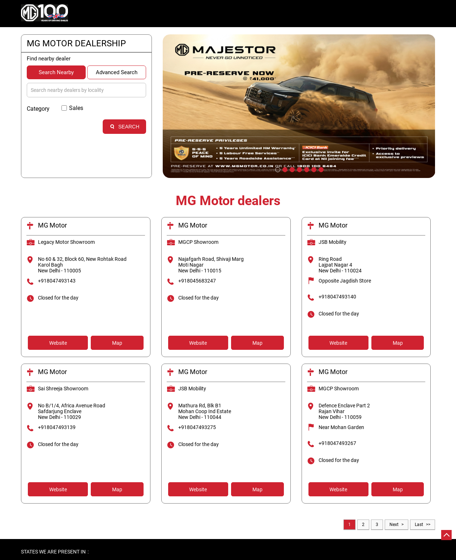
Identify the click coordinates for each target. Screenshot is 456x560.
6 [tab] (313, 169)
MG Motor (52, 225)
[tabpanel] (299, 106)
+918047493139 (57, 427)
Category (38, 108)
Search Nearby (56, 72)
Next (394, 524)
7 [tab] (320, 169)
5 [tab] (306, 169)
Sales (76, 108)
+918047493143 (57, 281)
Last (419, 524)
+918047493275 (197, 427)
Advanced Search (116, 72)
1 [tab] (277, 169)
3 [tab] (291, 169)
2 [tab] (284, 169)
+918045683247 (197, 281)
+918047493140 (337, 297)
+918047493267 (337, 443)
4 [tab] (299, 169)
